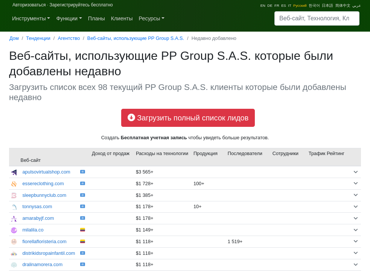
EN (262, 5)
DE (269, 5)
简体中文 (342, 5)
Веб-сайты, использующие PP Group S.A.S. (135, 38)
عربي (356, 5)
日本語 (327, 5)
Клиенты (122, 18)
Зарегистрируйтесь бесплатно (81, 5)
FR (276, 5)
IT (289, 5)
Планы (96, 18)
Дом (14, 38)
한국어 (314, 5)
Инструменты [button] (29, 18)
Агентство (69, 38)
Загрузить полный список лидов (188, 118)
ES (283, 5)
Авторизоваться (29, 5)
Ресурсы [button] (149, 18)
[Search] (316, 18)
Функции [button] (67, 18)
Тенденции (38, 38)
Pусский (300, 5)
